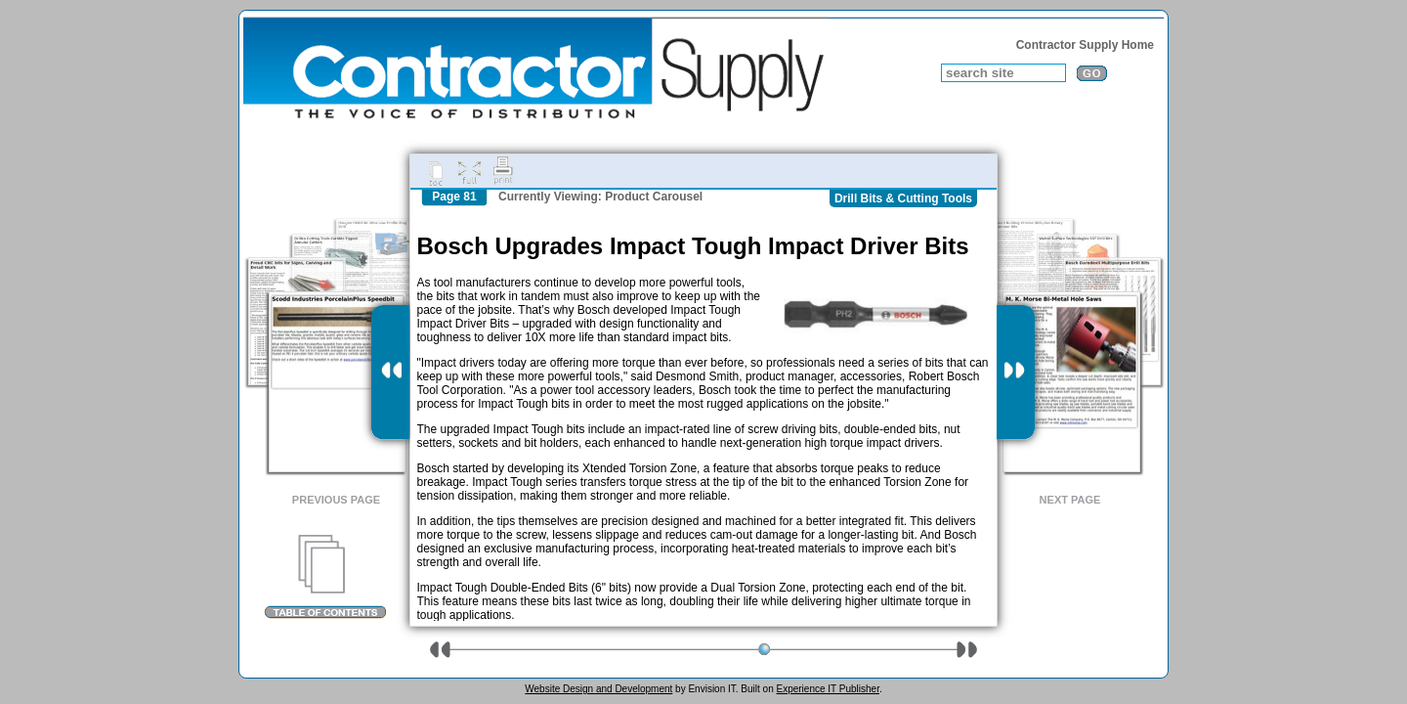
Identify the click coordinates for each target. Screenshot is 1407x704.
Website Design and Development (598, 688)
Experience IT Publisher (827, 688)
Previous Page (336, 500)
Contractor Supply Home (1085, 45)
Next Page (1070, 500)
